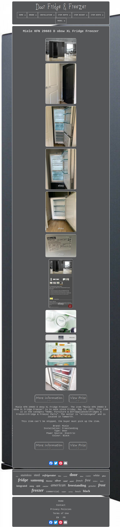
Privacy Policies (60, 509)
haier (102, 481)
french (79, 480)
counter (88, 476)
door (74, 475)
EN (57, 517)
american (58, 485)
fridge (23, 480)
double (65, 476)
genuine (92, 486)
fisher (81, 476)
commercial (52, 491)
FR (64, 517)
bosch (77, 491)
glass (104, 476)
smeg (31, 486)
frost (101, 485)
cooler (45, 486)
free (88, 480)
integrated (21, 486)
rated (65, 481)
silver (58, 480)
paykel (72, 481)
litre (59, 476)
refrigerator (49, 475)
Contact (61, 505)
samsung (37, 480)
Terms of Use (61, 513)
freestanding (77, 485)
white (96, 475)
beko (17, 476)
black (86, 491)
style (38, 486)
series (70, 492)
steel (37, 475)
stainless (26, 475)
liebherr (95, 481)
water (64, 492)
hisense (49, 481)
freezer (38, 490)
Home (60, 501)
